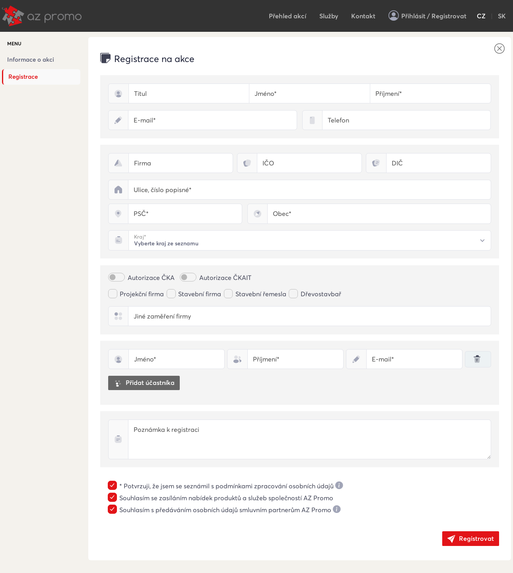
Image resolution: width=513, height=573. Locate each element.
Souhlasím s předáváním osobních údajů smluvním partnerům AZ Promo (225, 510)
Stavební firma (199, 294)
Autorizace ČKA (151, 278)
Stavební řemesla (260, 294)
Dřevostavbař (321, 294)
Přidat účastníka (144, 383)
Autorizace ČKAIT (225, 278)
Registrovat (470, 539)
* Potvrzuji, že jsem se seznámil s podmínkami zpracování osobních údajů (226, 486)
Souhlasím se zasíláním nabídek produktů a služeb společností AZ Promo (226, 498)
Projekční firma (142, 294)
